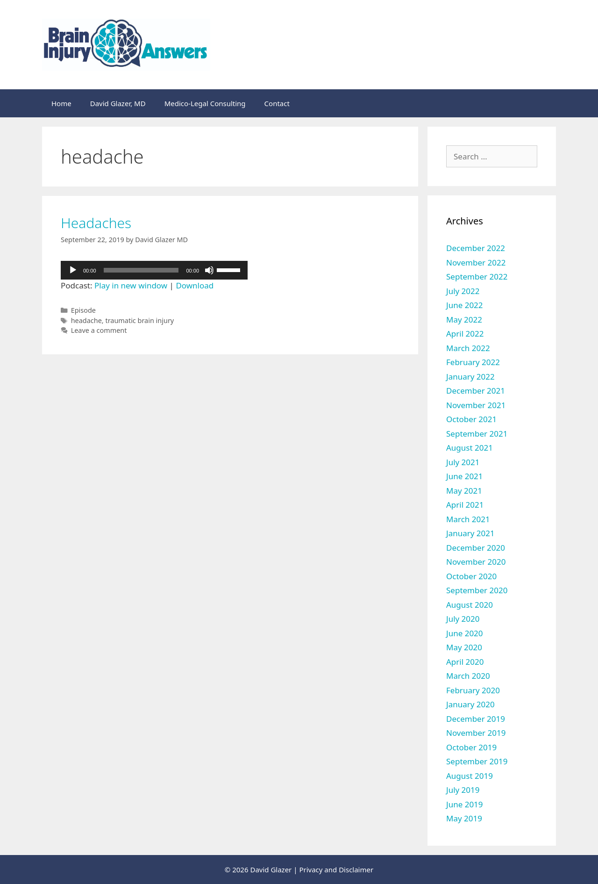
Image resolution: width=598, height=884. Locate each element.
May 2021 (464, 490)
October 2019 (471, 747)
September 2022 (476, 276)
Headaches (96, 222)
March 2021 (468, 519)
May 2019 (464, 818)
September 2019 (476, 761)
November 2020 (475, 561)
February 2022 (473, 362)
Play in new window (130, 285)
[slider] (141, 270)
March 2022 (468, 348)
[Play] (73, 270)
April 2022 (465, 333)
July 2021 (463, 462)
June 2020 (464, 633)
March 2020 (468, 675)
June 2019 (464, 804)
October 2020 (471, 576)
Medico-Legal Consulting (205, 103)
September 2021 (476, 433)
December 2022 (475, 248)
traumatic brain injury (139, 320)
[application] (154, 270)
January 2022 (470, 376)
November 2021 (475, 405)
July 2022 (463, 291)
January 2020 (470, 704)
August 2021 (469, 447)
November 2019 (475, 732)
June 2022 (464, 305)
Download (195, 285)
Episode (83, 310)
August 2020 (469, 604)
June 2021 (464, 476)
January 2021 (470, 533)
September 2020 (476, 590)
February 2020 (473, 690)
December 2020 (475, 547)
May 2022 (464, 319)
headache (86, 320)
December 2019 (475, 718)
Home (61, 103)
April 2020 (465, 661)
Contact (277, 103)
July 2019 (463, 789)
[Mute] (209, 270)
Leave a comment (99, 330)
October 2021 (471, 419)
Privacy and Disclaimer (336, 869)
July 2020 (463, 618)
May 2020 (464, 647)
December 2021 (475, 390)
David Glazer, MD (118, 103)
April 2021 (465, 504)
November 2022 (475, 262)
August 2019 (469, 775)
